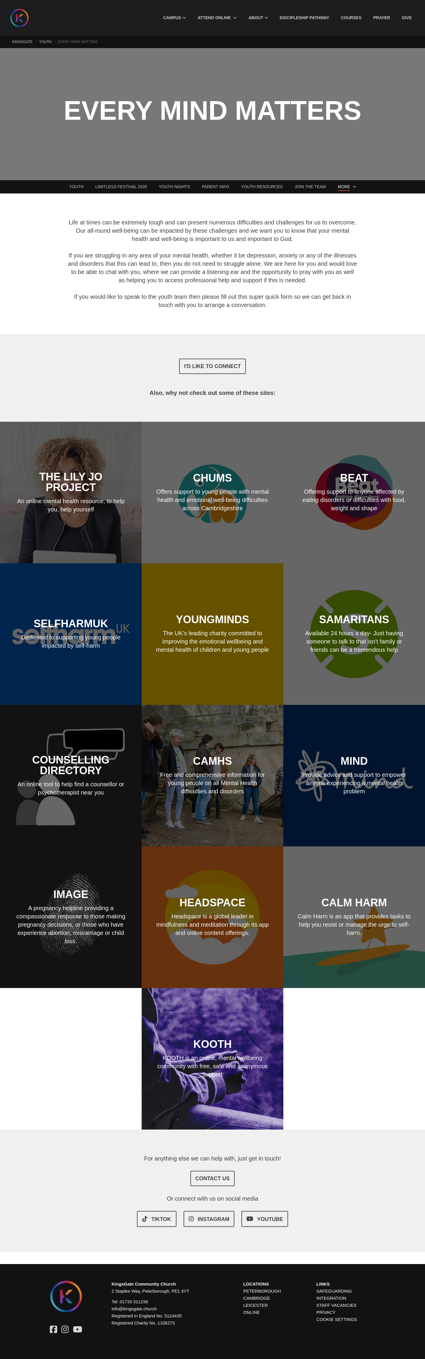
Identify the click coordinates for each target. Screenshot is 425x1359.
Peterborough (262, 1291)
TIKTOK (156, 1219)
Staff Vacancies (336, 1305)
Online (251, 1312)
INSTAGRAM (209, 1219)
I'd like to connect (212, 366)
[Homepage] (23, 18)
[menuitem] (174, 18)
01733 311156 (134, 1301)
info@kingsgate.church (134, 1308)
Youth (45, 42)
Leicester (255, 1305)
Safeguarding (334, 1291)
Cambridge (256, 1298)
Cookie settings (336, 1319)
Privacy (326, 1312)
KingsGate (22, 42)
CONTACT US (212, 1178)
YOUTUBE (264, 1219)
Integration (331, 1298)
